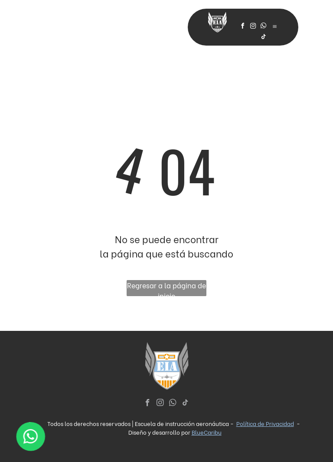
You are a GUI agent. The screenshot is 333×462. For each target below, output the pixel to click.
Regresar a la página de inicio (166, 288)
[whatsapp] (263, 27)
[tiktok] (263, 38)
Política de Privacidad (265, 423)
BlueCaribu (207, 432)
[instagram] (253, 27)
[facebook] (242, 27)
